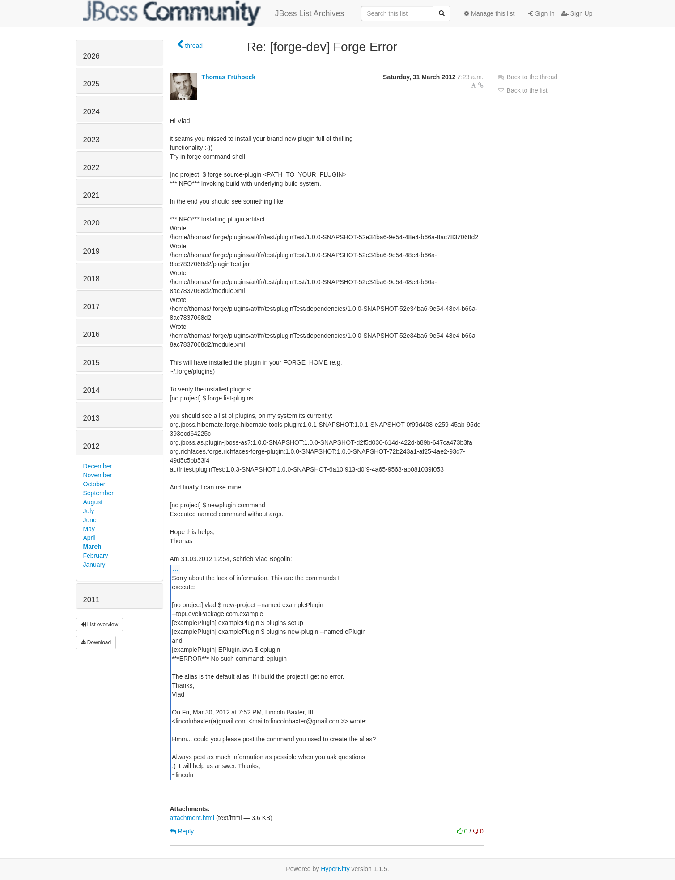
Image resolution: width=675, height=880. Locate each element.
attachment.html (192, 817)
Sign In (541, 13)
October (94, 484)
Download (96, 642)
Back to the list (522, 90)
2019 (91, 251)
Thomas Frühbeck (228, 77)
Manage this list (489, 13)
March (92, 546)
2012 (91, 446)
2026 (91, 56)
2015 (91, 362)
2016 (91, 334)
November (97, 475)
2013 (91, 418)
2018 (91, 279)
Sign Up (577, 13)
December (97, 466)
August (93, 502)
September (98, 493)
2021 (91, 195)
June (90, 519)
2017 (91, 306)
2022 (91, 167)
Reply (182, 831)
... (175, 569)
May (89, 528)
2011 (91, 599)
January (94, 564)
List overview (100, 624)
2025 (91, 84)
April (89, 537)
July (88, 510)
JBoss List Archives (213, 13)
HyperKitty (335, 868)
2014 (91, 390)
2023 (91, 140)
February (95, 555)
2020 (91, 223)
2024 (91, 111)
